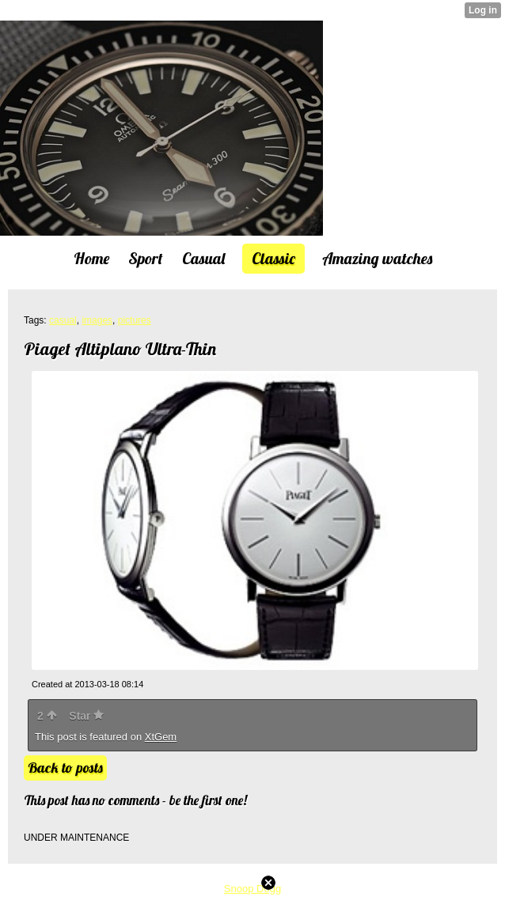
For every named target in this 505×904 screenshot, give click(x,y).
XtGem (161, 737)
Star (86, 715)
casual (63, 320)
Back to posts (65, 767)
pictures (134, 320)
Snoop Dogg (252, 889)
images (97, 320)
